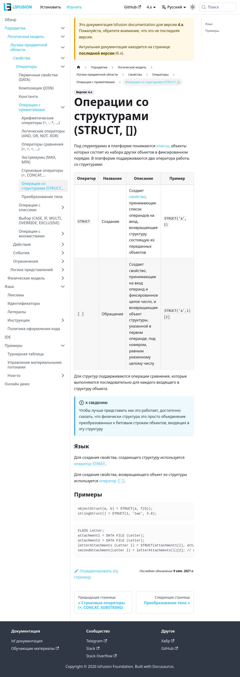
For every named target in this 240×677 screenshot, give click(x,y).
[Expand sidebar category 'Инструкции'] (63, 320)
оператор (89, 463)
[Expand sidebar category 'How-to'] (63, 375)
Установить (50, 7)
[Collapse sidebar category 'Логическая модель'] (63, 36)
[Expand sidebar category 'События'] (63, 253)
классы (162, 145)
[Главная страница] (78, 67)
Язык (209, 24)
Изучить (74, 7)
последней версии (97, 53)
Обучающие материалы (35, 648)
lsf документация (27, 641)
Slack (92, 648)
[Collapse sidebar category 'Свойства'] (63, 58)
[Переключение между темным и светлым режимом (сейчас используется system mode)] (192, 7)
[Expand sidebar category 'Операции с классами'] (63, 207)
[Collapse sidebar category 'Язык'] (63, 286)
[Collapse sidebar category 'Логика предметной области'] (63, 47)
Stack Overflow (101, 656)
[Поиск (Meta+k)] (217, 7)
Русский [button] (171, 7)
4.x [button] (149, 7)
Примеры (212, 31)
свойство (137, 196)
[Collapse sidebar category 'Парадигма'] (63, 28)
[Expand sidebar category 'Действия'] (63, 244)
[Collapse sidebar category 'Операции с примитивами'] (63, 107)
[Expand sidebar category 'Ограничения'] (63, 261)
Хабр (167, 641)
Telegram (96, 641)
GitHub (132, 7)
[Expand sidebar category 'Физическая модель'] (63, 278)
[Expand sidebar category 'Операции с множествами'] (63, 234)
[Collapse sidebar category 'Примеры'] (63, 345)
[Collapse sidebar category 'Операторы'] (63, 66)
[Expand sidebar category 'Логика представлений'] (63, 269)
